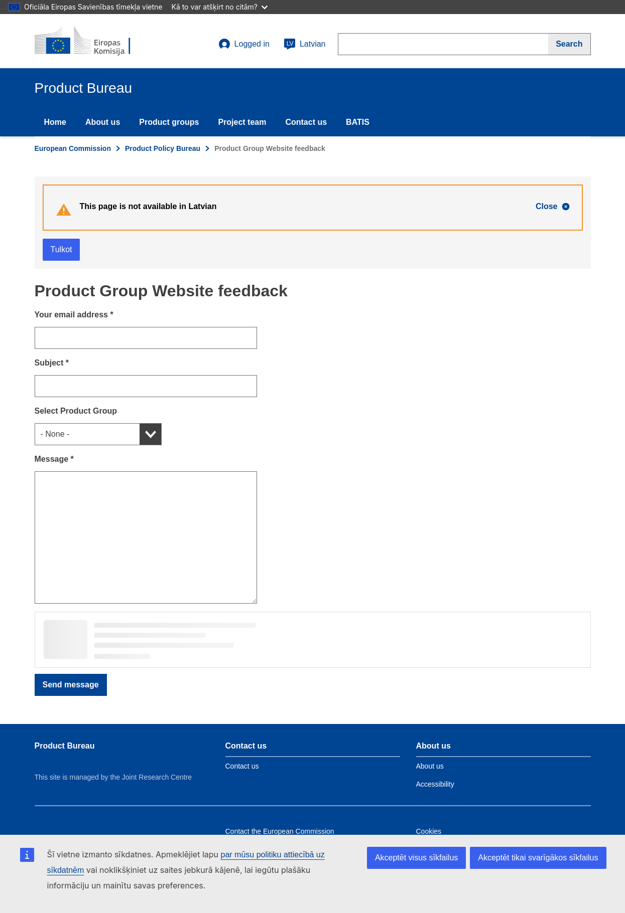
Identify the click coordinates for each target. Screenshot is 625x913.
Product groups (169, 122)
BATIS (357, 122)
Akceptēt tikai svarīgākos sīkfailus (538, 857)
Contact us (306, 122)
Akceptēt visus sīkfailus (416, 857)
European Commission (73, 148)
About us (102, 122)
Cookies (429, 831)
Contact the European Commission (279, 831)
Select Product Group (76, 411)
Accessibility (435, 784)
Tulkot (61, 249)
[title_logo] (95, 41)
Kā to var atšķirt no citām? (219, 7)
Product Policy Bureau (162, 148)
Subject (52, 362)
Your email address (74, 314)
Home (55, 122)
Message (54, 459)
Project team (242, 122)
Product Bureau (65, 746)
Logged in (244, 44)
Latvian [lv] (305, 44)
